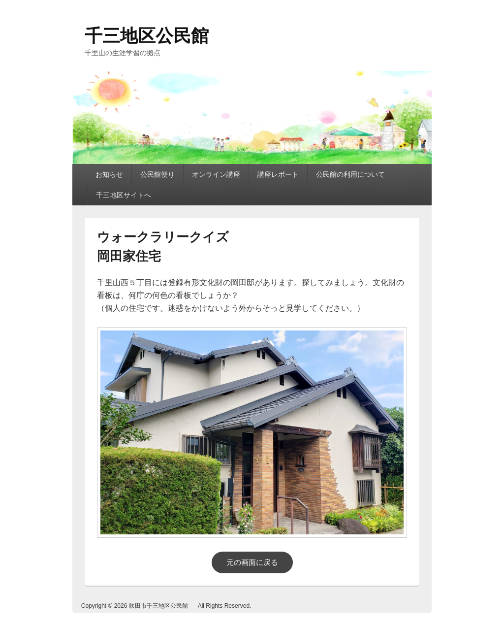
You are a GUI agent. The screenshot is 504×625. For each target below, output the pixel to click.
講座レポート (278, 174)
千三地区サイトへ (123, 195)
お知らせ (109, 174)
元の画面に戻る (252, 562)
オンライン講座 (216, 174)
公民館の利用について (350, 174)
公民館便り (157, 174)
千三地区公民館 (147, 36)
